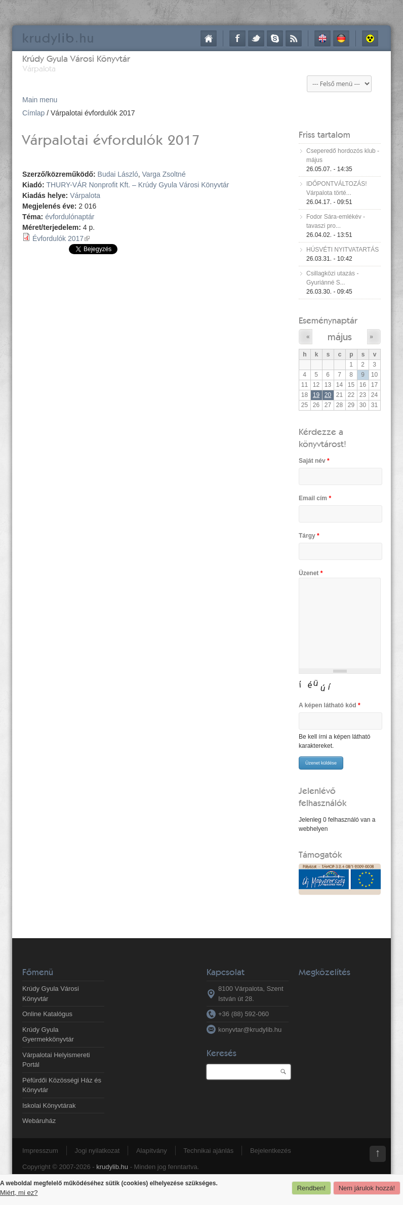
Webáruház (39, 1120)
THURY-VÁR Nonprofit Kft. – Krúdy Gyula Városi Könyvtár (137, 185)
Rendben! (311, 1188)
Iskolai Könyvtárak (49, 1105)
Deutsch (341, 38)
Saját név (314, 460)
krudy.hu (58, 38)
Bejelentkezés (270, 1150)
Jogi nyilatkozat (96, 1150)
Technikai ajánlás (208, 1150)
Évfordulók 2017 (61, 238)
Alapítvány (151, 1150)
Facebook (237, 38)
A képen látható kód (329, 705)
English (322, 38)
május (340, 336)
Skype (275, 38)
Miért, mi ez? (18, 1192)
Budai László (118, 174)
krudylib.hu (112, 1167)
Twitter (256, 38)
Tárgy (309, 535)
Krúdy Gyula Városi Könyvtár (76, 58)
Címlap (208, 38)
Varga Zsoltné (164, 174)
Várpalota (85, 195)
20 (328, 394)
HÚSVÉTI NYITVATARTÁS (342, 249)
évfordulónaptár (69, 217)
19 (316, 394)
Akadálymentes (370, 38)
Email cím (315, 498)
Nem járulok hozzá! (367, 1188)
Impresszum (40, 1150)
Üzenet (311, 573)
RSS (294, 38)
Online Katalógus (47, 1014)
